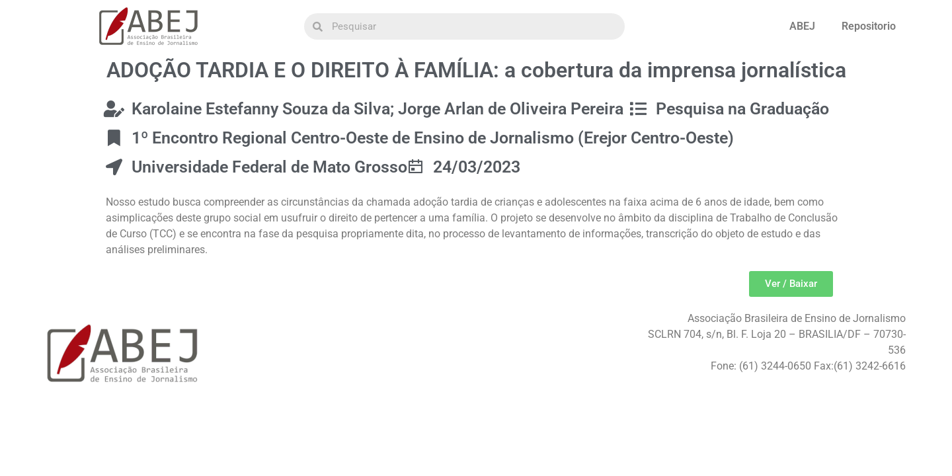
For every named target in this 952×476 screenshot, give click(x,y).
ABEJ (802, 26)
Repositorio (869, 26)
